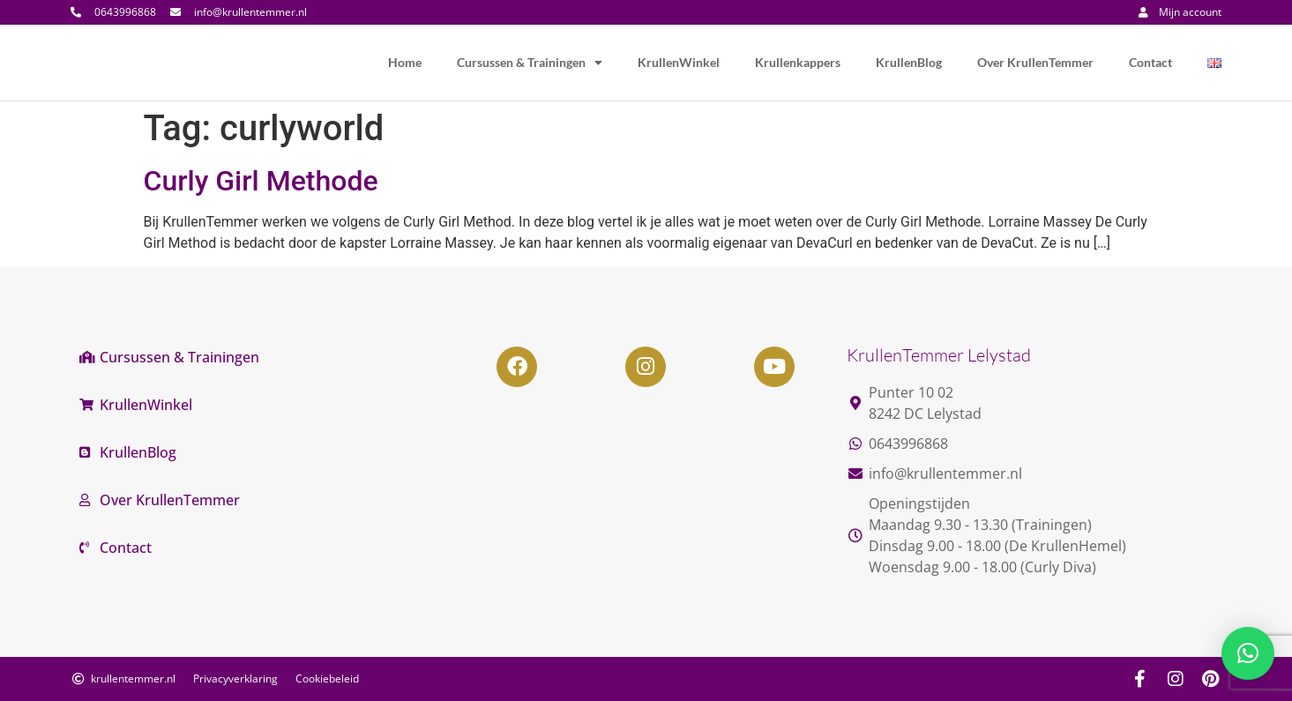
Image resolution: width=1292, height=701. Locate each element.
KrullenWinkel (679, 62)
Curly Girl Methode (261, 181)
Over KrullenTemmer (1035, 62)
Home (405, 62)
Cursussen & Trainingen (529, 63)
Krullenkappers (797, 62)
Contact (1150, 62)
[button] (1247, 653)
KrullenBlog (909, 62)
